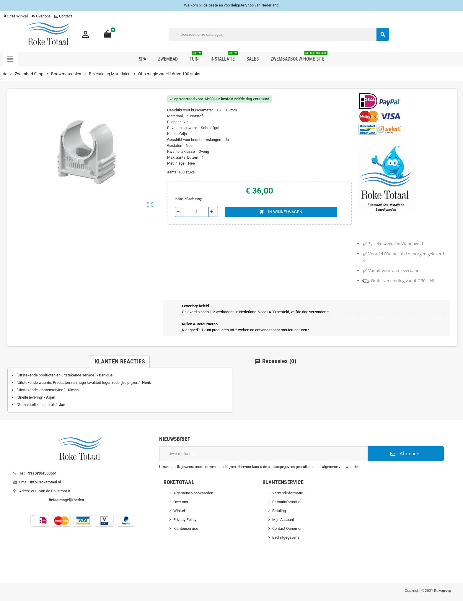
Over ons (41, 16)
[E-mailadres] (263, 453)
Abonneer (405, 454)
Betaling (279, 511)
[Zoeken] (279, 34)
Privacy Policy (184, 519)
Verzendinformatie (287, 493)
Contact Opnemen (287, 528)
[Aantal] (196, 212)
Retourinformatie (286, 502)
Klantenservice (185, 528)
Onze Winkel (15, 16)
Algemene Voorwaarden (193, 493)
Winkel (179, 511)
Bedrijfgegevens (285, 537)
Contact (63, 16)
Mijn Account (283, 519)
